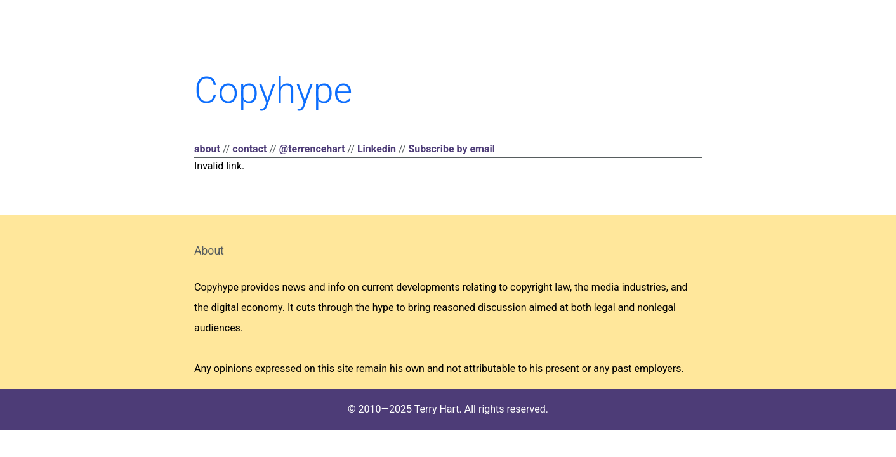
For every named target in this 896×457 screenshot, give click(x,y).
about (207, 149)
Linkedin (376, 149)
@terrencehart (312, 149)
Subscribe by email (451, 149)
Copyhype (273, 90)
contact (249, 149)
